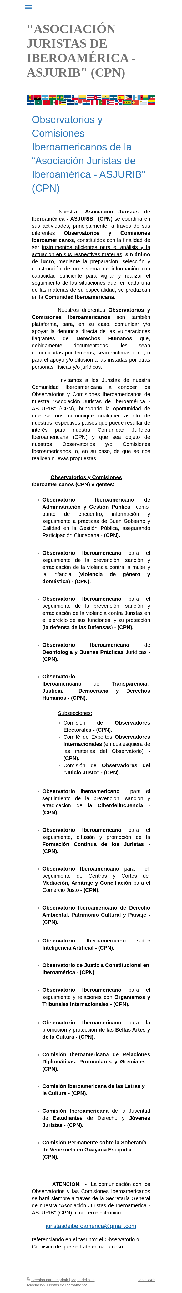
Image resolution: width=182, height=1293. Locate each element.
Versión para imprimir (48, 1280)
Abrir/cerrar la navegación (91, 7)
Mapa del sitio (83, 1280)
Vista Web (146, 1280)
